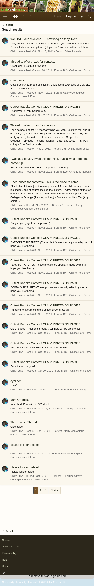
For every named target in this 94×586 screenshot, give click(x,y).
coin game (17, 80)
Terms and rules (10, 546)
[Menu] (5, 16)
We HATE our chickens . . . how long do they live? (43, 39)
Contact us (7, 540)
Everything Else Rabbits (77, 171)
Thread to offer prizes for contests (32, 61)
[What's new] (82, 16)
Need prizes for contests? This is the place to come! (44, 182)
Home (5, 566)
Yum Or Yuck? (20, 399)
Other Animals (73, 51)
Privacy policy (9, 553)
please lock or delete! (24, 444)
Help (4, 559)
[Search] (89, 16)
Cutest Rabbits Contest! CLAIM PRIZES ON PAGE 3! (45, 106)
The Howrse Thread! (24, 422)
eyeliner (15, 381)
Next (53, 490)
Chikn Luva (16, 51)
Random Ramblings (75, 389)
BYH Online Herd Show (76, 70)
